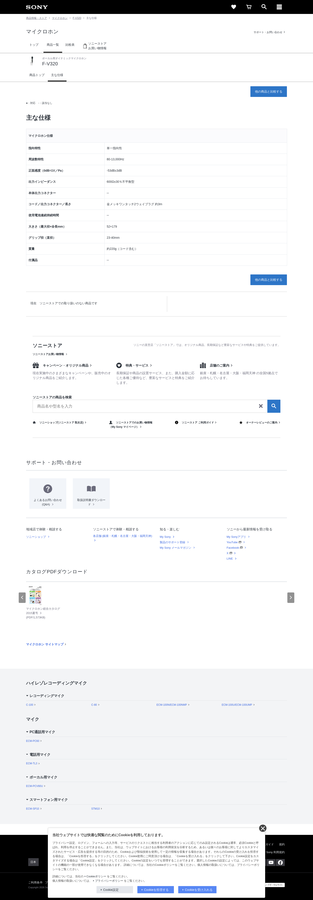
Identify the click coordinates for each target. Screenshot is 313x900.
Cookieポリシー (96, 876)
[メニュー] (279, 7)
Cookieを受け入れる (199, 890)
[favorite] (233, 7)
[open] (264, 7)
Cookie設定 (111, 890)
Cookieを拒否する (156, 890)
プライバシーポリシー (109, 880)
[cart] (248, 7)
